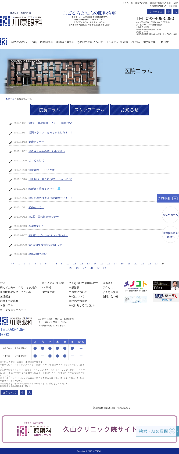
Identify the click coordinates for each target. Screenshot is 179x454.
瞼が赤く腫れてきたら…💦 (44, 188)
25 (70, 267)
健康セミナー (36, 141)
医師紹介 (5, 296)
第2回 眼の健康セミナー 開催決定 (50, 123)
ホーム (10, 99)
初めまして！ (36, 207)
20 (135, 263)
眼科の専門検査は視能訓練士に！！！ (50, 197)
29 (98, 267)
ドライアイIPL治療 (117, 42)
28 (91, 267)
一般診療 (74, 287)
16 (108, 263)
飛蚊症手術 (149, 42)
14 (95, 263)
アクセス (108, 287)
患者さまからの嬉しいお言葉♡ (46, 151)
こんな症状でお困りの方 (83, 283)
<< (13, 263)
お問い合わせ (110, 296)
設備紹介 (108, 283)
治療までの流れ (9, 300)
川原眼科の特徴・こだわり (15, 291)
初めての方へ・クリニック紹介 (18, 287)
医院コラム (6, 305)
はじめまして (36, 160)
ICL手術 (135, 42)
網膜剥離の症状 (37, 254)
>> (104, 267)
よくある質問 (110, 291)
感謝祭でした (36, 226)
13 (88, 263)
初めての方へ (19, 42)
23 (156, 263)
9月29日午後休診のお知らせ (46, 244)
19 (129, 263)
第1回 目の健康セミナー (43, 216)
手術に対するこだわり (82, 305)
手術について (77, 296)
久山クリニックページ (13, 309)
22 (149, 263)
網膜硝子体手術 (65, 42)
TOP (2, 283)
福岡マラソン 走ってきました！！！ (50, 132)
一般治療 (163, 42)
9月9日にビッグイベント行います (48, 235)
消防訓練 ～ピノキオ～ (42, 169)
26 (77, 267)
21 (142, 263)
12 (81, 263)
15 (101, 263)
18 (122, 263)
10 (67, 263)
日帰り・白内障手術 (41, 42)
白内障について (78, 291)
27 (84, 267)
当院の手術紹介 (78, 300)
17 (115, 263)
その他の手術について (90, 42)
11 (74, 263)
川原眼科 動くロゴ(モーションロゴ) (50, 179)
